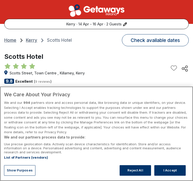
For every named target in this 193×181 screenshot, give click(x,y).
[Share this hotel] (184, 68)
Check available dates (155, 40)
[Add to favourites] (174, 68)
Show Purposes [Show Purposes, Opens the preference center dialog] (20, 170)
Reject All (135, 170)
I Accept (170, 170)
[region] (96, 133)
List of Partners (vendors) (26, 157)
